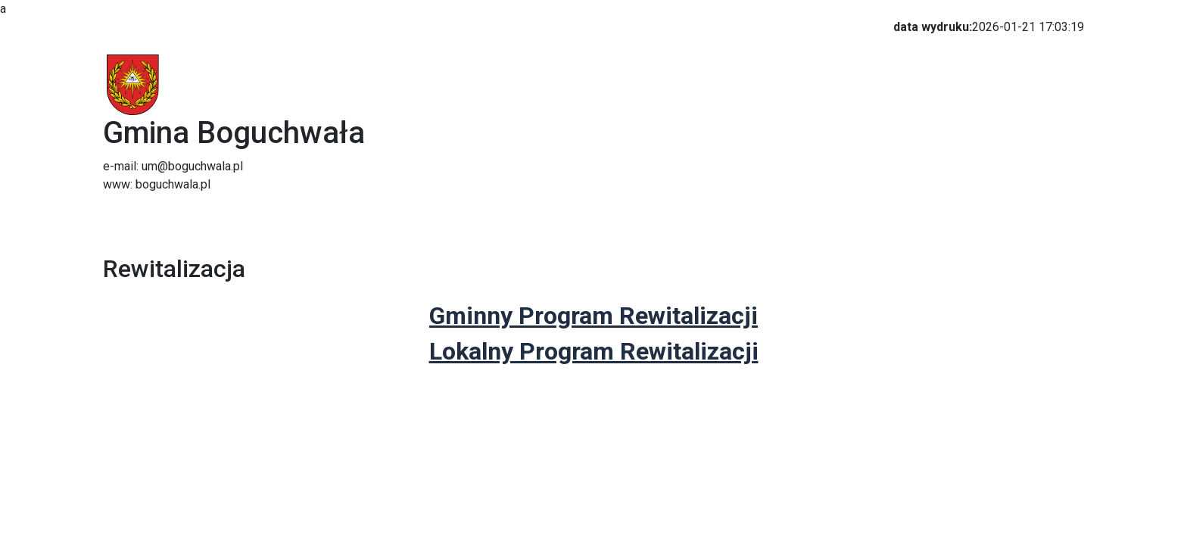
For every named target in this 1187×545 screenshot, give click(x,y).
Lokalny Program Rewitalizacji (594, 351)
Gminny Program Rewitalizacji (593, 315)
